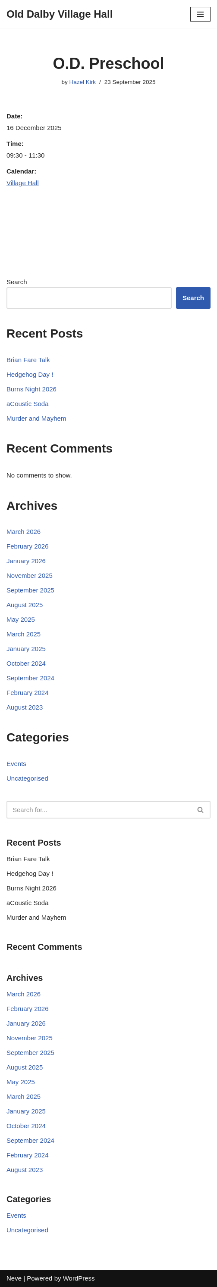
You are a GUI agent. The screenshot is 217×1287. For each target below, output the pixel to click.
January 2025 (26, 648)
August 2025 (24, 604)
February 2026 (27, 546)
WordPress (79, 1278)
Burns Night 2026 (31, 389)
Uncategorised (27, 778)
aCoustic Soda (27, 403)
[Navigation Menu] (200, 14)
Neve (14, 1278)
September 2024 (30, 678)
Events (16, 763)
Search (16, 281)
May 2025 (20, 619)
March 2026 (23, 531)
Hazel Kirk (82, 82)
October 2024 (26, 663)
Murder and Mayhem (36, 418)
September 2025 (30, 590)
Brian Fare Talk (28, 359)
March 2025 (23, 634)
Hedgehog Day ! (29, 374)
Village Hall (22, 182)
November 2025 (29, 575)
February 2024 (27, 692)
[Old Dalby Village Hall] (59, 14)
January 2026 (26, 560)
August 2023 (24, 707)
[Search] (98, 810)
